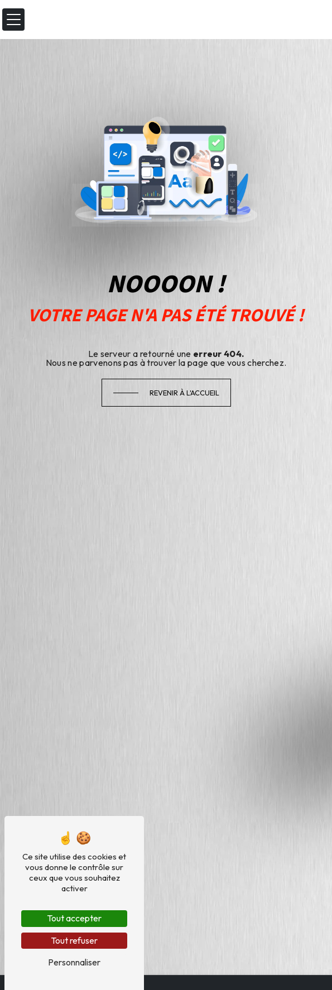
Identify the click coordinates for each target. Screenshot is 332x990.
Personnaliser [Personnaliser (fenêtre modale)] (74, 962)
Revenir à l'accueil (184, 392)
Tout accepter (74, 918)
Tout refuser (74, 940)
